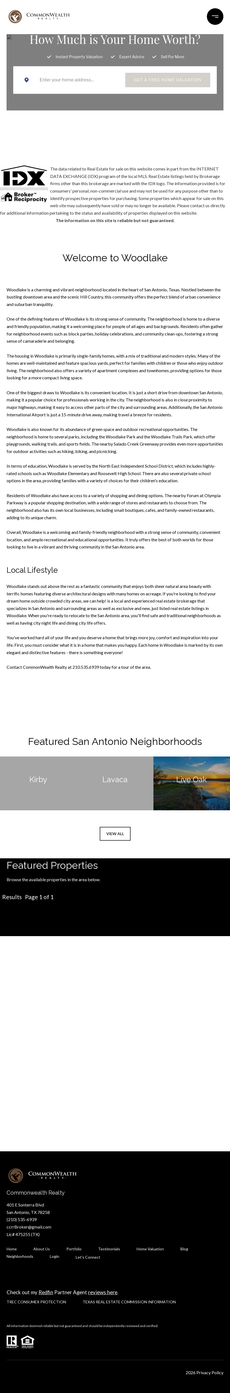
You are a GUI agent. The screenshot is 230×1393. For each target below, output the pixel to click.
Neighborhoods (20, 1256)
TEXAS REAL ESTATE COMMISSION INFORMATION (129, 1301)
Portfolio (74, 1248)
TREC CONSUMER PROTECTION (36, 1301)
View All (115, 833)
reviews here (102, 1292)
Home (12, 1248)
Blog (184, 1248)
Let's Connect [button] (115, 1063)
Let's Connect (88, 1257)
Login (54, 1256)
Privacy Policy (209, 1372)
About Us (41, 1248)
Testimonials (109, 1248)
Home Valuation (150, 1248)
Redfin (46, 1292)
